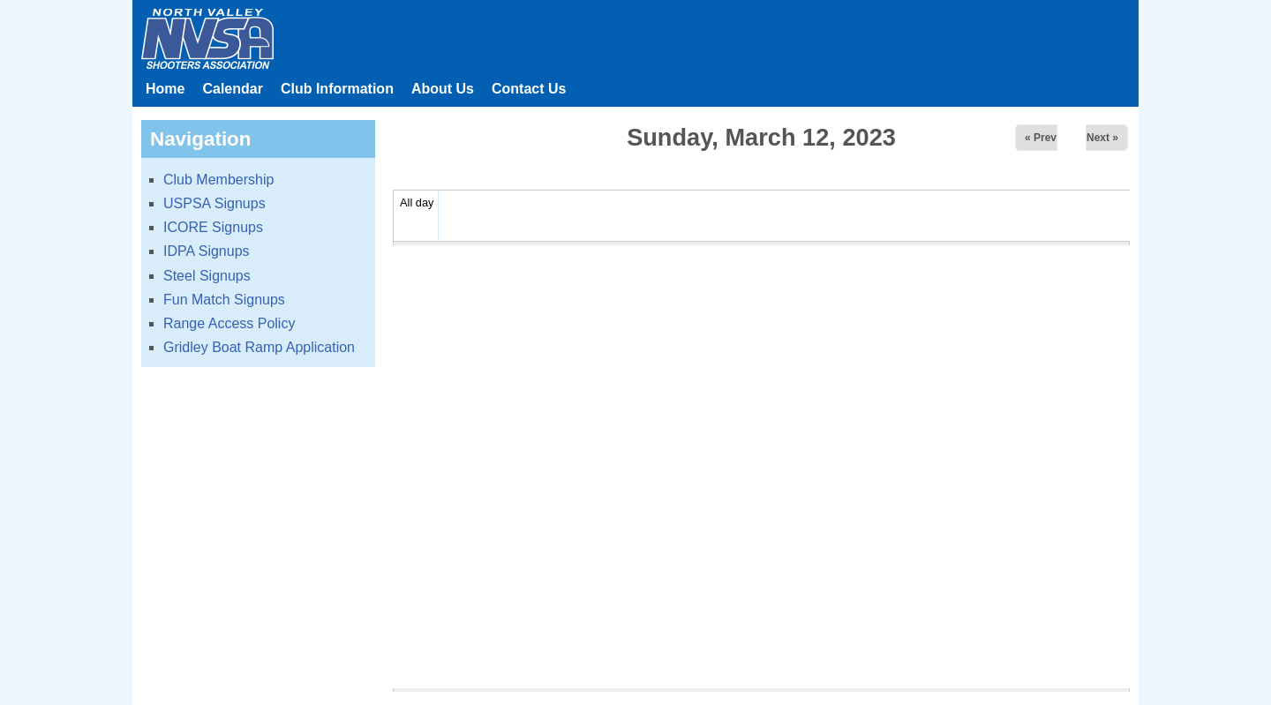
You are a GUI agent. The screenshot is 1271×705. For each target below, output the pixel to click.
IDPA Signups (206, 251)
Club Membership (218, 179)
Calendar (232, 88)
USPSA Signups (214, 203)
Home (165, 88)
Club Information (337, 88)
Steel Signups (207, 275)
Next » (1102, 137)
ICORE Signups (213, 227)
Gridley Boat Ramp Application (259, 347)
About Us (442, 88)
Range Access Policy (229, 323)
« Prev (1041, 137)
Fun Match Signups (224, 299)
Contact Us (529, 88)
